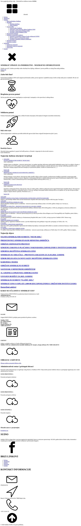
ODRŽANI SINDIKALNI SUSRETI (10, 220)
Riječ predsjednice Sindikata (14, 21)
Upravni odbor (10, 26)
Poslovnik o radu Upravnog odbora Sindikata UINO (22, 29)
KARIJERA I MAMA (6, 216)
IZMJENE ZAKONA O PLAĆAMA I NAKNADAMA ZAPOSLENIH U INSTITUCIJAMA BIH (25, 198)
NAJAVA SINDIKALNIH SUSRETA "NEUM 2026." (17, 160)
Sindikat (6, 19)
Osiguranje (6, 43)
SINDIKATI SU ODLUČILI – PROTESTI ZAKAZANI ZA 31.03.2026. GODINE (21, 206)
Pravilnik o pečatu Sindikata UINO (18, 32)
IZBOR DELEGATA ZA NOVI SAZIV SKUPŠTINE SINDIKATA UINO (19, 212)
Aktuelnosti (6, 18)
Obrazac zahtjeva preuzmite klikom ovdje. (11, 363)
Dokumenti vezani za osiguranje (15, 46)
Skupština (9, 22)
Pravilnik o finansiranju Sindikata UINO (20, 31)
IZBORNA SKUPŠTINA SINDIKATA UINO (12, 202)
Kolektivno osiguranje (12, 44)
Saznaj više (3, 69)
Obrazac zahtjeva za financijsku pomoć (19, 37)
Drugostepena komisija (12, 33)
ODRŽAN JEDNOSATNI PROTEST (13, 184)
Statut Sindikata (14, 25)
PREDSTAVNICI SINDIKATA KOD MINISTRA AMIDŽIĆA (19, 172)
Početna (6, 17)
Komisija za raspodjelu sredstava (15, 35)
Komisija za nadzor (11, 42)
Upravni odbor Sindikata (16, 28)
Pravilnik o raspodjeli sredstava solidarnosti (20, 39)
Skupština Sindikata (15, 24)
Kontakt (6, 48)
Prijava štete (10, 47)
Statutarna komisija (11, 40)
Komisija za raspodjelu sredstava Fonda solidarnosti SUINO (24, 36)
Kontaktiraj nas (4, 430)
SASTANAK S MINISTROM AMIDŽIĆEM (12, 224)
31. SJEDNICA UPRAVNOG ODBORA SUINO (13, 228)
